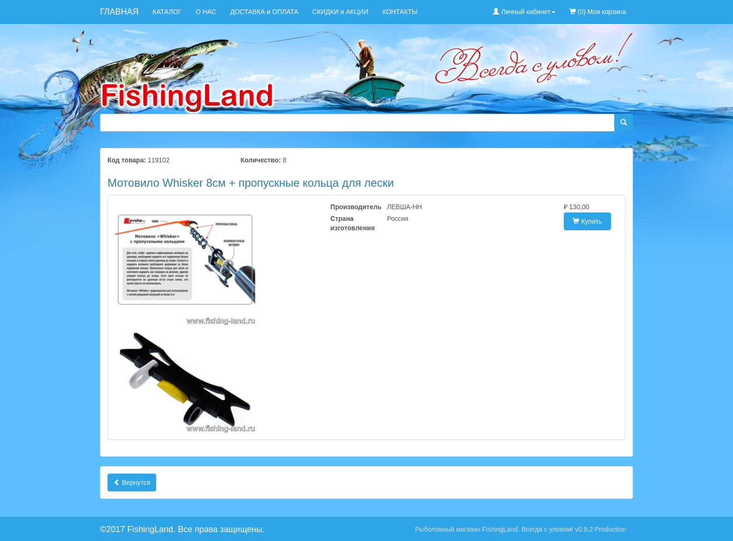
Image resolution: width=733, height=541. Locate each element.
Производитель (352, 207)
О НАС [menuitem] (205, 11)
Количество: (261, 160)
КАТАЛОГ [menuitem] (167, 11)
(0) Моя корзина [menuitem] (597, 11)
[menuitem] (640, 7)
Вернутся (132, 482)
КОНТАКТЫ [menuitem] (400, 11)
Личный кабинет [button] (524, 11)
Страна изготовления (352, 223)
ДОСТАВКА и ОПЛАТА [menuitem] (264, 11)
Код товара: (127, 160)
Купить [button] (587, 221)
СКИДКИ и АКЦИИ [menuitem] (340, 11)
